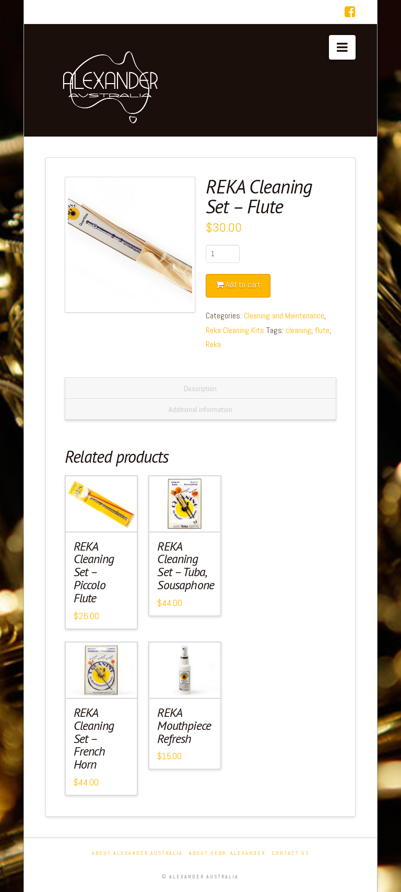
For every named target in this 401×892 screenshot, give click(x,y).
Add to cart (243, 284)
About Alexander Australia (137, 853)
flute (322, 330)
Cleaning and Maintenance (284, 315)
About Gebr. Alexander (227, 853)
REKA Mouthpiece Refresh (184, 725)
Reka (213, 344)
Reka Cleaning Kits (235, 330)
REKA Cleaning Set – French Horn (94, 738)
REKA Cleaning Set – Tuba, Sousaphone (185, 565)
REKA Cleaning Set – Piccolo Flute (94, 572)
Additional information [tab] (200, 409)
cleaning (298, 330)
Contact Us (290, 853)
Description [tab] (200, 388)
